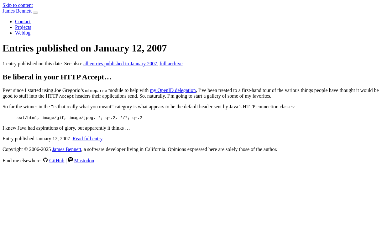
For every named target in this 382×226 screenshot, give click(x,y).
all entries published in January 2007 (120, 63)
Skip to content (18, 5)
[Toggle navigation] (35, 12)
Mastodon (84, 160)
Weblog (22, 32)
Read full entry (87, 138)
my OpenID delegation (173, 90)
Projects (23, 27)
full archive (171, 63)
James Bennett (17, 10)
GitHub (56, 160)
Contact (23, 21)
